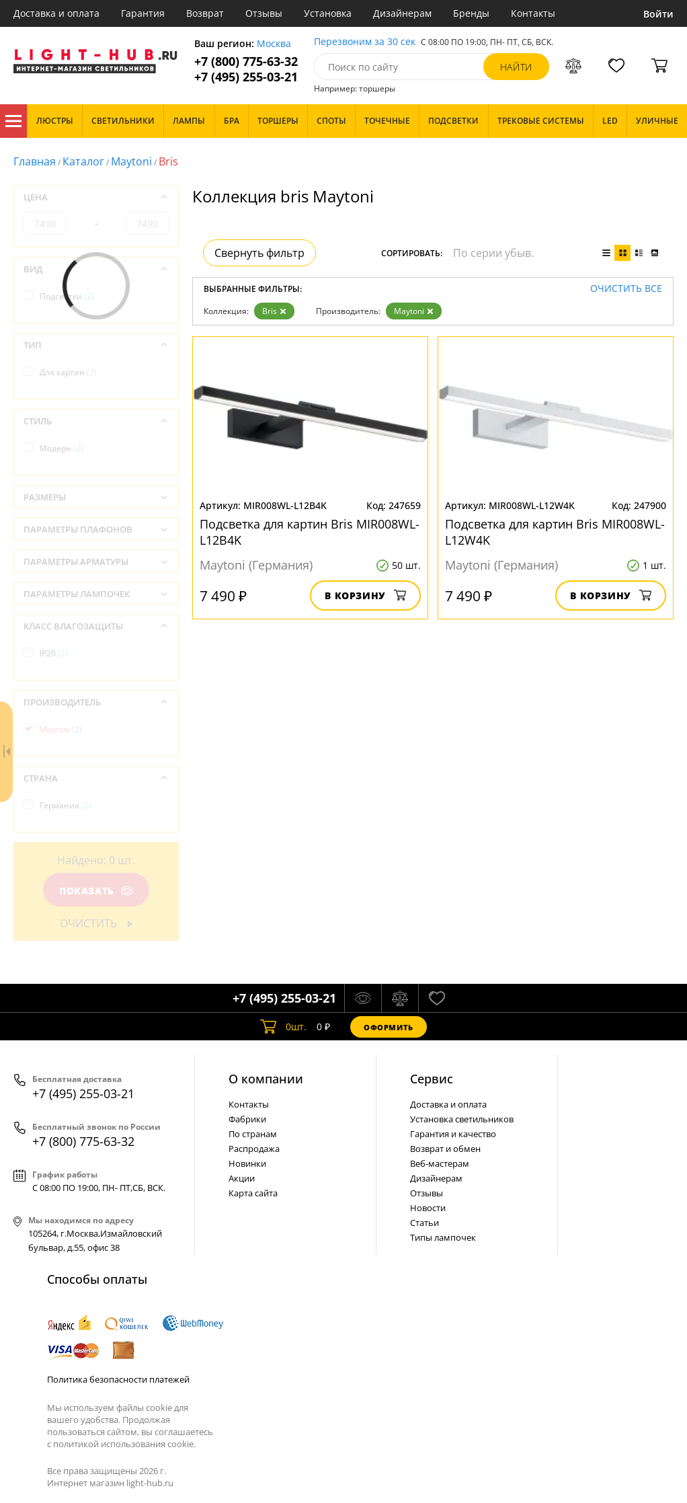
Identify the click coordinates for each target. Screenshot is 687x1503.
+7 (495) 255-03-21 (246, 77)
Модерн (61, 448)
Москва (274, 44)
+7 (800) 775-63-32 (246, 61)
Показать (96, 890)
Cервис (431, 1079)
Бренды (471, 13)
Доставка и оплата (56, 13)
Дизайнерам (402, 13)
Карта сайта (253, 1193)
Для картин (68, 372)
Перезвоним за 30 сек (364, 42)
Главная (34, 161)
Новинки (247, 1163)
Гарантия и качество (453, 1134)
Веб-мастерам (439, 1163)
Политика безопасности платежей (118, 1379)
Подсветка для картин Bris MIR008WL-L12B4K (309, 532)
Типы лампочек (443, 1237)
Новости (428, 1208)
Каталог (13, 121)
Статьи (424, 1223)
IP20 (54, 653)
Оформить (388, 1027)
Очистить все (626, 289)
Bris (274, 311)
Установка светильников (462, 1119)
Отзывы (263, 13)
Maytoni (131, 161)
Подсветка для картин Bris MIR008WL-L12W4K (555, 532)
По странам (253, 1134)
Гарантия (143, 13)
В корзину (365, 595)
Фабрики (247, 1119)
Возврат (205, 13)
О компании (266, 1079)
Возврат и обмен (445, 1149)
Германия (65, 805)
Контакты (533, 13)
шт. (283, 1027)
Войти (658, 13)
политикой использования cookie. (124, 1444)
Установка (328, 13)
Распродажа (254, 1149)
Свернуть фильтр (259, 252)
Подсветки (67, 296)
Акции (242, 1178)
